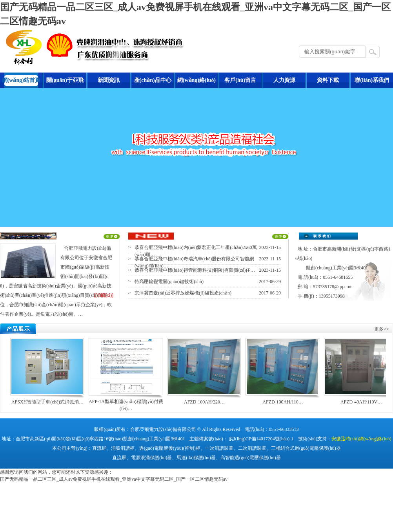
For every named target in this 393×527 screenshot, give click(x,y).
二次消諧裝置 (252, 448)
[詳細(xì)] (103, 295)
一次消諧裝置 (219, 448)
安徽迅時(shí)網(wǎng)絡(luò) (361, 439)
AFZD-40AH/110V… (361, 402)
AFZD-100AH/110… (282, 402)
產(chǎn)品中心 (152, 80)
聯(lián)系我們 (372, 80)
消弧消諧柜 (123, 448)
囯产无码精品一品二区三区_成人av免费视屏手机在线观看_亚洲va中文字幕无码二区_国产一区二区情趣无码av (113, 479)
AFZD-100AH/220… (204, 402)
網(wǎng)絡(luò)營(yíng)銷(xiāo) (196, 82)
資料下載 (328, 80)
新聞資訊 (109, 80)
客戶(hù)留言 (240, 80)
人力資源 (284, 80)
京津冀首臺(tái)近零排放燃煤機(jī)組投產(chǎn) (183, 293)
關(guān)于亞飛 (65, 80)
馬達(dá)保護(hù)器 (195, 457)
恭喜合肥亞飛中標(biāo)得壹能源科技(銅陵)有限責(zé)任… (195, 270)
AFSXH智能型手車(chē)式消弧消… (47, 402)
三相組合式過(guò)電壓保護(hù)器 (306, 448)
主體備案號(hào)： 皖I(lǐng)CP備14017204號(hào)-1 (241, 439)
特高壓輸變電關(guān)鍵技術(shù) (169, 281)
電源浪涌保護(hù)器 (151, 457)
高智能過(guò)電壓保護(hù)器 (250, 457)
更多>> (381, 329)
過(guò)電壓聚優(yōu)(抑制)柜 (169, 448)
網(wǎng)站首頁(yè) (21, 82)
